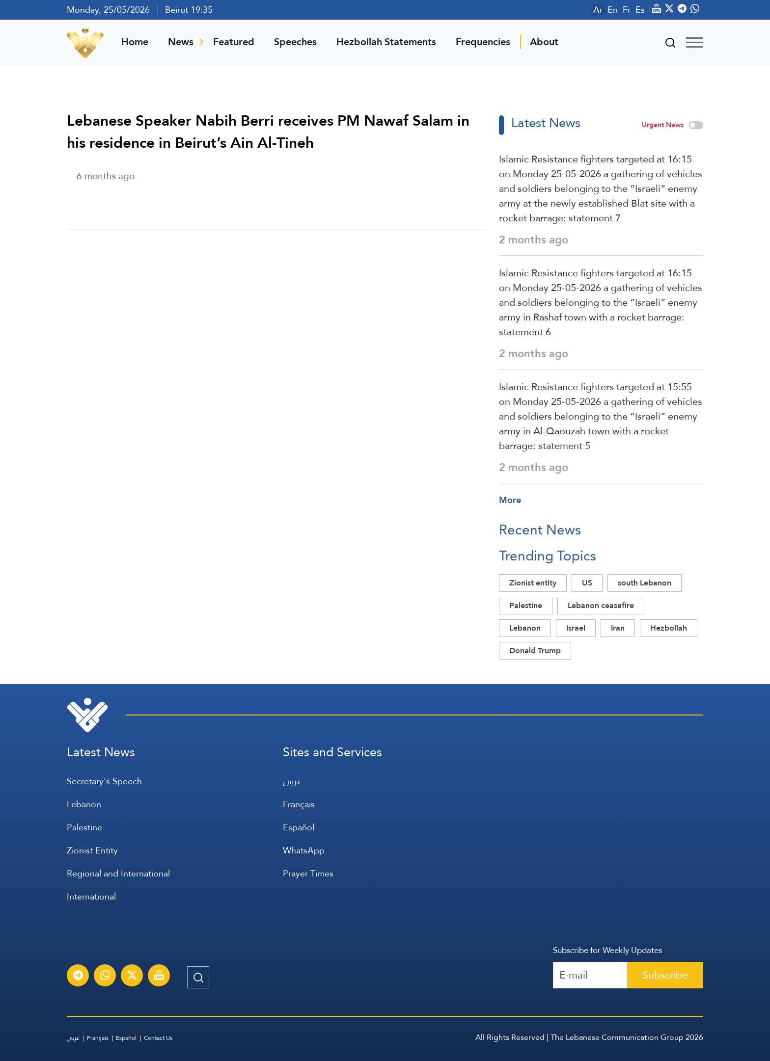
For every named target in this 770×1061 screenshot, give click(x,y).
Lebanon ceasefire (601, 605)
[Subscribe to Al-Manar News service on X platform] (132, 976)
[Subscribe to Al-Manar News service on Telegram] (78, 976)
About (544, 41)
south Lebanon (644, 583)
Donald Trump (535, 650)
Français (299, 804)
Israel (575, 628)
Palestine (525, 605)
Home (134, 41)
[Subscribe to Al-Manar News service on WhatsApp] (105, 976)
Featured (233, 41)
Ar (598, 9)
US (587, 583)
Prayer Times (308, 873)
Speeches (295, 41)
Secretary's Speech (104, 781)
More (510, 500)
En (612, 9)
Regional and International (118, 873)
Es (640, 9)
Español (298, 827)
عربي (292, 781)
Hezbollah (668, 628)
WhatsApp (304, 850)
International (91, 896)
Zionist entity (532, 583)
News (180, 41)
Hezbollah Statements (386, 41)
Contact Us (158, 1038)
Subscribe (665, 974)
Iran (618, 628)
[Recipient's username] (590, 975)
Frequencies (483, 41)
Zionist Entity (92, 850)
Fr (627, 9)
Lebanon (525, 628)
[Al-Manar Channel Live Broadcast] (159, 976)
